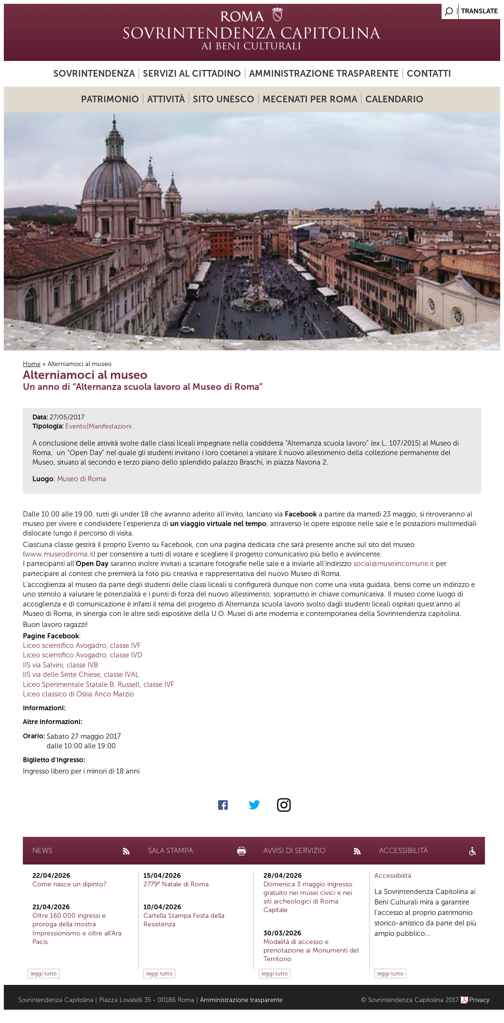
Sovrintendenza (94, 73)
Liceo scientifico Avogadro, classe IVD (82, 655)
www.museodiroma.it (59, 554)
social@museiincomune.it (393, 563)
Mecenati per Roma (309, 99)
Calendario (394, 99)
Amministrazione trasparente (324, 73)
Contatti (429, 73)
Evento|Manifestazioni (98, 426)
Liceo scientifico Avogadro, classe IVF (82, 645)
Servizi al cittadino (192, 73)
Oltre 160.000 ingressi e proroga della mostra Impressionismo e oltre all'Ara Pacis (76, 929)
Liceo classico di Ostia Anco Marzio (78, 694)
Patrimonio (110, 99)
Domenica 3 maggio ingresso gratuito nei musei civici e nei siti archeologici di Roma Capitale (308, 897)
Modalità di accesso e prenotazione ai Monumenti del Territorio (311, 950)
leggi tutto (43, 973)
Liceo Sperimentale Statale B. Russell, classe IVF (98, 684)
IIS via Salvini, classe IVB (60, 665)
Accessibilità (392, 876)
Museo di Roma (81, 479)
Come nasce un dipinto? (69, 884)
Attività (166, 99)
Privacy (479, 999)
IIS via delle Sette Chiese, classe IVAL (81, 674)
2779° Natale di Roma (176, 884)
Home (31, 363)
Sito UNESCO (223, 99)
